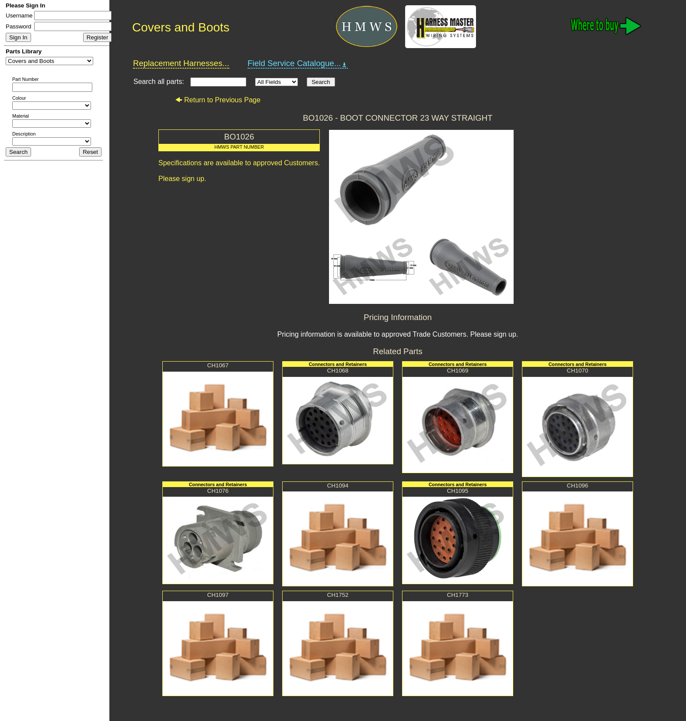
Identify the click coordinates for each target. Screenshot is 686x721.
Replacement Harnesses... (181, 63)
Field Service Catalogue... (298, 63)
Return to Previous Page (217, 100)
